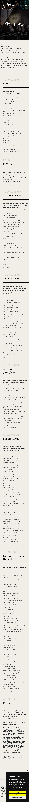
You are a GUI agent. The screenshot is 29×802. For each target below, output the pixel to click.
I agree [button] (17, 792)
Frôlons (7, 164)
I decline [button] (17, 794)
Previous (24, 770)
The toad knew (12, 195)
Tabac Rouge (11, 279)
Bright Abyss (11, 439)
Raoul (6, 84)
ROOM (7, 703)
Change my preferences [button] (17, 797)
